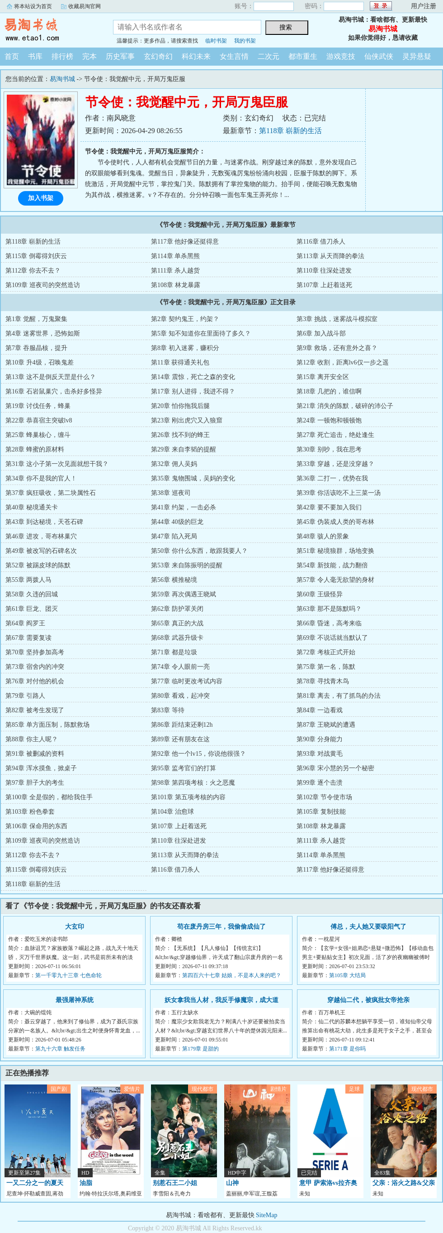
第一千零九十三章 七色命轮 (68, 975)
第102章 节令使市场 (324, 797)
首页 (12, 56)
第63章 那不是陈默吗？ (329, 608)
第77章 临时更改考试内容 (186, 681)
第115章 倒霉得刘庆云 (36, 256)
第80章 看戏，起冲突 (180, 695)
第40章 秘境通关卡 (31, 507)
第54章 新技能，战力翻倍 (332, 565)
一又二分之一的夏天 (34, 1183)
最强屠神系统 (75, 1000)
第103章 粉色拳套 (30, 811)
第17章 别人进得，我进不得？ (193, 391)
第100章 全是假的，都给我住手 (49, 797)
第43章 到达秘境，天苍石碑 (44, 521)
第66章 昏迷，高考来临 (329, 623)
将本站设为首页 (33, 6)
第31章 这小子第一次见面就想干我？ (56, 464)
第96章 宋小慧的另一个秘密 (335, 768)
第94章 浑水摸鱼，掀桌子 (41, 768)
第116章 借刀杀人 (321, 241)
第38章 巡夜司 (171, 492)
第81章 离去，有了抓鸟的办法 (339, 695)
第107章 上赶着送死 (324, 285)
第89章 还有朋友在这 (180, 739)
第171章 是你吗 (347, 1049)
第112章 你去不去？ (33, 270)
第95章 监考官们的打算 (183, 768)
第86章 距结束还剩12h (182, 724)
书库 (35, 56)
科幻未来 (196, 56)
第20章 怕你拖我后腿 (180, 406)
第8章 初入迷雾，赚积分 (185, 348)
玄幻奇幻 (158, 56)
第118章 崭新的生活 (290, 130)
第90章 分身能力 (320, 739)
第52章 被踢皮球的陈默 (38, 565)
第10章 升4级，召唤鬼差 (39, 362)
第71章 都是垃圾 (174, 652)
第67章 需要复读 (28, 637)
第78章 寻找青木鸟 (323, 681)
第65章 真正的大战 (177, 623)
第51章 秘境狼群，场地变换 (335, 550)
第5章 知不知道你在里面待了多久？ (201, 333)
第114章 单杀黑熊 (175, 256)
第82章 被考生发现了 (34, 710)
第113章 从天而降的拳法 (330, 256)
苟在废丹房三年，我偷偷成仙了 (221, 926)
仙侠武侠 (378, 56)
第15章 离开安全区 (323, 377)
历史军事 (120, 56)
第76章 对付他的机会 (34, 681)
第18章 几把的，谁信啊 (329, 391)
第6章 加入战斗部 (321, 333)
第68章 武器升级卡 (177, 637)
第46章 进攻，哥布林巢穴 (41, 536)
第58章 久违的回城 (31, 594)
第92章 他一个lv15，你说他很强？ (198, 753)
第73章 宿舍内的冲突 (34, 666)
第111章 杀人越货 (175, 270)
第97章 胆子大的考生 (34, 782)
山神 (232, 1183)
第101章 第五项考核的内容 (188, 797)
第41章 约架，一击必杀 (183, 507)
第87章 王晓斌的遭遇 (326, 724)
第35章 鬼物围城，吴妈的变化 (193, 478)
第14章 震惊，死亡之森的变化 (193, 377)
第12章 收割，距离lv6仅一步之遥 (342, 362)
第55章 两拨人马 (28, 579)
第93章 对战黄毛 (320, 753)
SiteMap (266, 1215)
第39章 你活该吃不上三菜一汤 (339, 492)
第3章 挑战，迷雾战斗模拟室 (337, 319)
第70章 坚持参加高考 (34, 652)
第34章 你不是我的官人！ (41, 478)
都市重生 (302, 56)
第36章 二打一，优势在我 (332, 478)
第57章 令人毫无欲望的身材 (335, 579)
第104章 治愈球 (172, 811)
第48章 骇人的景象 (323, 536)
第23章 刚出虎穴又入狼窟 (186, 420)
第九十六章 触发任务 (60, 1049)
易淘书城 (49, 29)
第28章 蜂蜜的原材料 (34, 449)
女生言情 (234, 56)
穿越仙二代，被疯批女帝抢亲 (368, 1000)
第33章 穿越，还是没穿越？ (335, 464)
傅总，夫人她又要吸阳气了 (368, 926)
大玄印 (74, 926)
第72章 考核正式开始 (326, 652)
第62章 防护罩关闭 (177, 608)
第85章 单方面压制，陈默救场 (47, 724)
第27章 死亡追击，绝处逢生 (335, 435)
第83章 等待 (167, 710)
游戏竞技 (340, 56)
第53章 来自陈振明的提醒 (186, 565)
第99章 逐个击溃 (320, 782)
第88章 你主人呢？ (31, 739)
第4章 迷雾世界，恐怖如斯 (42, 333)
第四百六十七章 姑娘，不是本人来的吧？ (231, 975)
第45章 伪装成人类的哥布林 (335, 521)
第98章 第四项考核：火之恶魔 (193, 782)
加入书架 (40, 198)
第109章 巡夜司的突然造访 (42, 285)
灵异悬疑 (416, 56)
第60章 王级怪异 (320, 594)
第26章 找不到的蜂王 (180, 435)
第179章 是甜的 (200, 1049)
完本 (89, 56)
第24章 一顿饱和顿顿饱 (329, 420)
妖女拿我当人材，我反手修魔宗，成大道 (221, 1000)
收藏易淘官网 (84, 6)
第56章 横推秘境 (174, 579)
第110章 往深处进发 (324, 270)
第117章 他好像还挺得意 (185, 241)
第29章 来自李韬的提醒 (183, 449)
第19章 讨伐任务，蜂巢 (38, 406)
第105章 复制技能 (321, 811)
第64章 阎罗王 (25, 623)
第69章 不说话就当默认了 (332, 637)
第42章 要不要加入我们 (329, 507)
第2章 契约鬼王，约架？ (185, 319)
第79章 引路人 (25, 695)
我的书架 (245, 41)
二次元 (268, 56)
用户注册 (423, 6)
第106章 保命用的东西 (36, 826)
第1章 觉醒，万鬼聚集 (36, 319)
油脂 (86, 1183)
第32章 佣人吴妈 (174, 464)
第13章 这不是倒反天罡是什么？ (50, 377)
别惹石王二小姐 (175, 1183)
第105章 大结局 (347, 975)
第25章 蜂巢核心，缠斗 (38, 435)
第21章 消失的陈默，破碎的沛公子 (345, 406)
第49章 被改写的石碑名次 (41, 550)
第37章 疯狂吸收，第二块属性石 (50, 492)
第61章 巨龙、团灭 (31, 608)
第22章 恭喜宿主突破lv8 (38, 420)
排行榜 (62, 56)
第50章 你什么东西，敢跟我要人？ (199, 550)
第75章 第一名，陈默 (326, 666)
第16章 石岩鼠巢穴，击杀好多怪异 (53, 391)
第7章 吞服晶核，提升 (36, 348)
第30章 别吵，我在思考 (329, 449)
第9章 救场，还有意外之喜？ (337, 348)
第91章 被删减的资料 (34, 753)
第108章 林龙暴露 (175, 285)
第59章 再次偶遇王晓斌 (183, 594)
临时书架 (216, 41)
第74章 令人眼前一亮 (180, 666)
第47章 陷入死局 (174, 536)
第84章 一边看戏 (320, 710)
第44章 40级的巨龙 (177, 521)
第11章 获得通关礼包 (180, 362)
